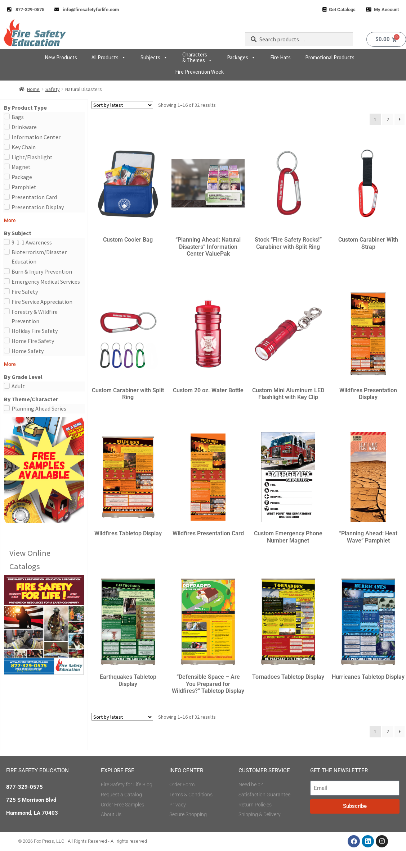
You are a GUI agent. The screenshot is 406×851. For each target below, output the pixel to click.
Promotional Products (329, 57)
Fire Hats (280, 57)
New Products (61, 57)
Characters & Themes (197, 57)
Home (33, 89)
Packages (241, 57)
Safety (52, 89)
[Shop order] (122, 105)
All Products (109, 57)
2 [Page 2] (388, 119)
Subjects (154, 57)
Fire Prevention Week (199, 71)
